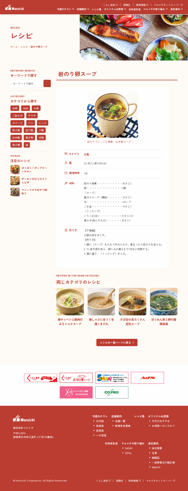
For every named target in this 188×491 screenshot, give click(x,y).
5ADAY (129, 448)
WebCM (156, 467)
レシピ (24, 46)
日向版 (100, 421)
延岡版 (100, 430)
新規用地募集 (123, 426)
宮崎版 (100, 426)
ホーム (14, 46)
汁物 (86, 154)
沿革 (154, 453)
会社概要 (157, 448)
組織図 (156, 457)
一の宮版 (101, 435)
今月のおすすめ (161, 421)
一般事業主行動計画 (163, 462)
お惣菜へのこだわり (163, 426)
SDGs (128, 453)
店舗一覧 (120, 421)
